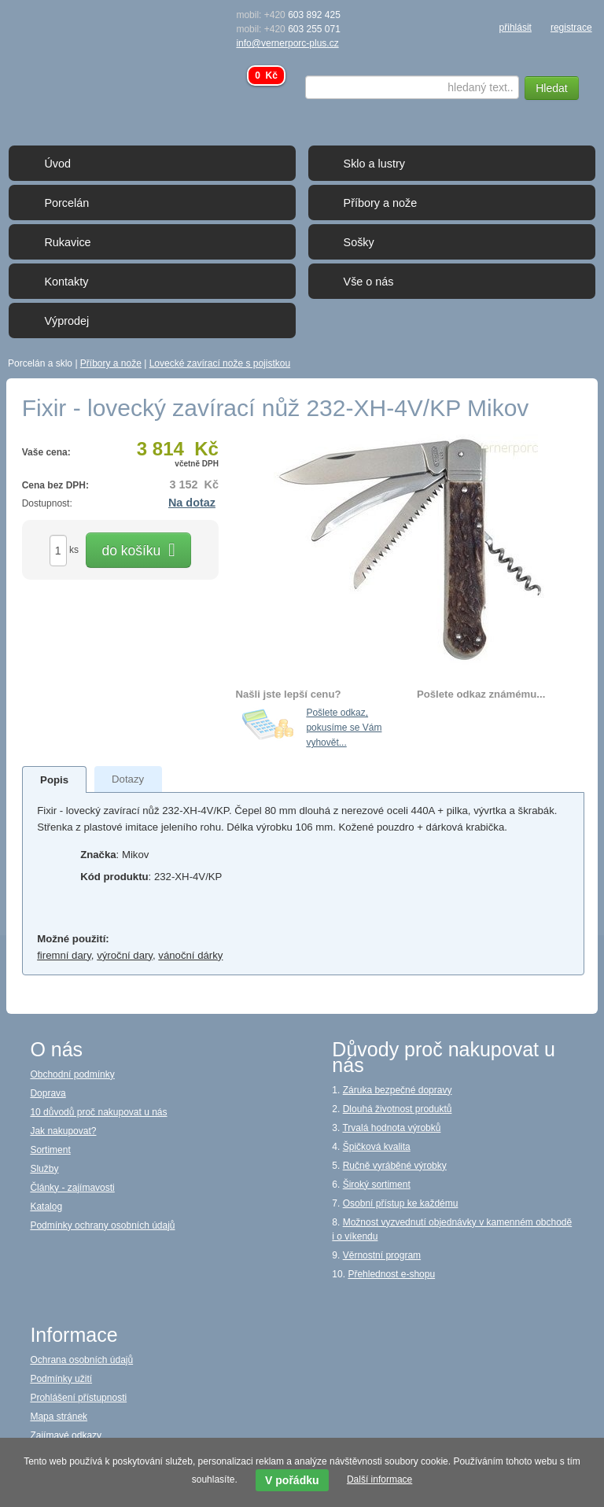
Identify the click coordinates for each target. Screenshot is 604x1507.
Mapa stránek (58, 1416)
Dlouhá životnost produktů (397, 1109)
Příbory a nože (111, 363)
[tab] (54, 779)
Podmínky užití (61, 1378)
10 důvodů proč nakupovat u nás (98, 1112)
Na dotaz (191, 502)
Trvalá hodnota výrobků (391, 1127)
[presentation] (54, 780)
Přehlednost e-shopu (391, 1274)
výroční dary (125, 955)
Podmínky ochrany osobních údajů (102, 1225)
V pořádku (292, 1480)
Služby (44, 1168)
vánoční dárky (190, 955)
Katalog (46, 1206)
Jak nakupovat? (63, 1131)
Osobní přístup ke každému (401, 1203)
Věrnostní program (382, 1255)
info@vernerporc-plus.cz (287, 43)
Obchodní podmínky (72, 1074)
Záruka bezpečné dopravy (397, 1090)
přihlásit (515, 27)
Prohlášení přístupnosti (78, 1397)
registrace (571, 27)
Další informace (379, 1479)
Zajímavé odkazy (65, 1435)
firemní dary (64, 955)
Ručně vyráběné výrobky (395, 1165)
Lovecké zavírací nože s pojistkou (219, 363)
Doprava (47, 1093)
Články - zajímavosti (72, 1187)
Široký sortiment (377, 1184)
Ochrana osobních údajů (81, 1359)
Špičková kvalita (377, 1146)
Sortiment (50, 1149)
